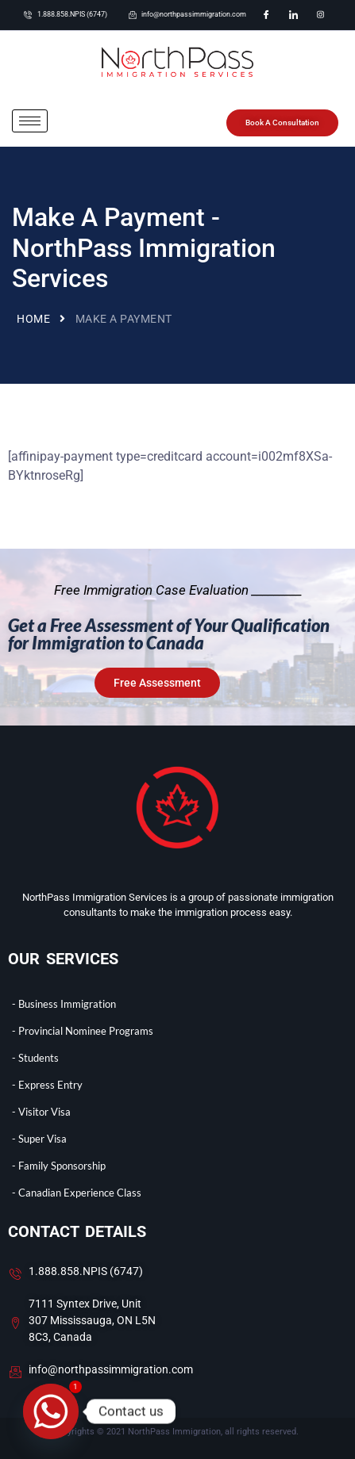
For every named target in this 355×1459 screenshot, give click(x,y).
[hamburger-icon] (30, 120)
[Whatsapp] (51, 1411)
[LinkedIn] (293, 15)
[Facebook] (266, 15)
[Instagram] (320, 15)
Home (33, 318)
